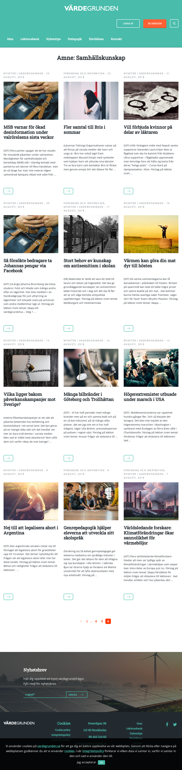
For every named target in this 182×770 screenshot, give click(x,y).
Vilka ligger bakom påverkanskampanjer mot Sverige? (29, 399)
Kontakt (116, 39)
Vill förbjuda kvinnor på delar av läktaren (148, 129)
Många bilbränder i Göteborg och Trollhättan (89, 396)
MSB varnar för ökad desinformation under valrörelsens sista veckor (29, 132)
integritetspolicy (93, 751)
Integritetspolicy (60, 734)
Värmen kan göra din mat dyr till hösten (150, 263)
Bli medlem (155, 23)
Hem (10, 39)
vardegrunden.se (48, 746)
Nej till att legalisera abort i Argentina (31, 530)
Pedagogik (75, 39)
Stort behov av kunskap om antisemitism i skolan (89, 263)
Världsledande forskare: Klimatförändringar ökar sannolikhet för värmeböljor (149, 535)
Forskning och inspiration (84, 73)
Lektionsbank (29, 39)
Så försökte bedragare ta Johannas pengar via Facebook (28, 266)
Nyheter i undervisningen (23, 73)
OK (101, 762)
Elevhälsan (96, 39)
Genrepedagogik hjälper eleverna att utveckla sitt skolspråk (89, 533)
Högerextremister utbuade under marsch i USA (150, 396)
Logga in (128, 23)
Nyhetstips (53, 39)
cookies (69, 751)
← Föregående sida (81, 621)
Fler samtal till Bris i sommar (84, 129)
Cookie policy (62, 730)
